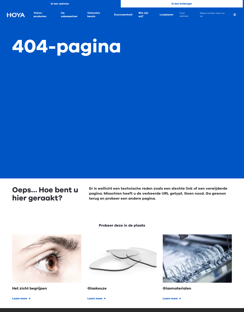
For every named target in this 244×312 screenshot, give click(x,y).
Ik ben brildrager (182, 3)
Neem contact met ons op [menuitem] (212, 15)
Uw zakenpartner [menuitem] (69, 14)
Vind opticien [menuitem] (184, 15)
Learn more (19, 298)
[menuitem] (237, 15)
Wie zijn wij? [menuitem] (143, 14)
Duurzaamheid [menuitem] (123, 14)
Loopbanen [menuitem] (166, 14)
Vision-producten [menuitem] (40, 14)
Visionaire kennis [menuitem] (93, 14)
